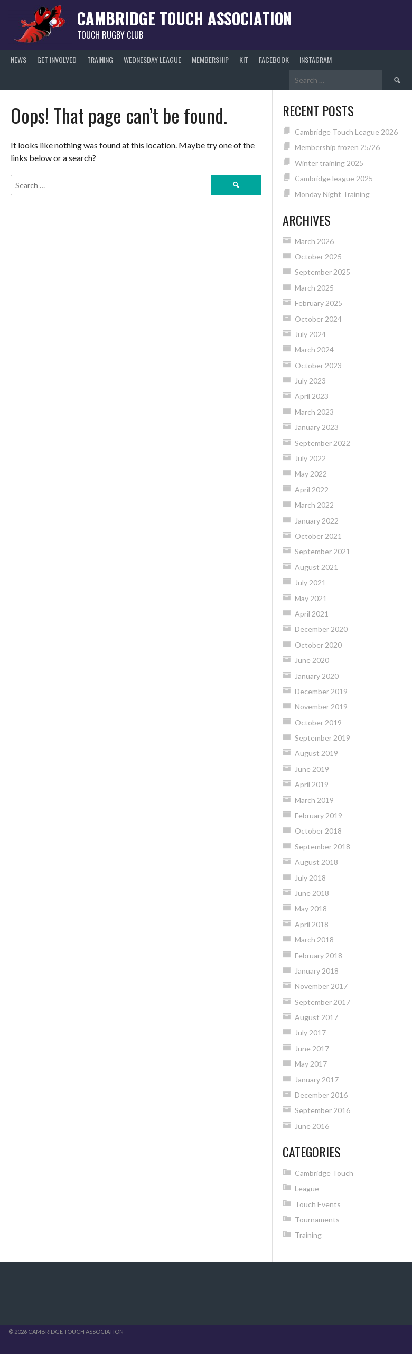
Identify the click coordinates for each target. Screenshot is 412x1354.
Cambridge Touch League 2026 (346, 131)
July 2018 (310, 877)
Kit (243, 59)
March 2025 (314, 287)
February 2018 (318, 955)
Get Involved (57, 59)
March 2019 (314, 800)
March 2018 (314, 939)
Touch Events (318, 1204)
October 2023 (318, 365)
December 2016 (321, 1094)
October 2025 (318, 256)
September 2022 (322, 442)
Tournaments (317, 1219)
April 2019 (312, 784)
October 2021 (318, 535)
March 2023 (314, 411)
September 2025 (322, 271)
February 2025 (318, 302)
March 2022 (314, 504)
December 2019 (321, 691)
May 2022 (311, 473)
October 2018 (318, 830)
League (307, 1188)
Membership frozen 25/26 (337, 147)
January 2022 (317, 520)
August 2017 (316, 1017)
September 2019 (322, 737)
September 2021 (322, 551)
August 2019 (316, 753)
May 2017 (311, 1063)
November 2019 (321, 706)
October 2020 (318, 644)
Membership (210, 59)
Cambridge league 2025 (334, 178)
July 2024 (310, 334)
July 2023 (310, 380)
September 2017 (322, 1001)
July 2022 (310, 458)
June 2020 (312, 660)
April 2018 (312, 924)
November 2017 (321, 986)
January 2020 (317, 675)
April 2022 (312, 489)
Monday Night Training (332, 194)
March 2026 (314, 241)
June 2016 (312, 1126)
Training (100, 59)
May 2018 (311, 908)
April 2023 (312, 395)
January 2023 (317, 427)
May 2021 (311, 598)
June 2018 (312, 893)
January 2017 (317, 1079)
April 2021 (312, 613)
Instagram (315, 59)
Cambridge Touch (324, 1173)
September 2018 (322, 846)
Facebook (274, 59)
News (18, 59)
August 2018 (316, 861)
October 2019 (318, 722)
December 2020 (321, 628)
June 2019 (312, 768)
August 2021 (316, 567)
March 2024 (314, 349)
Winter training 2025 (329, 162)
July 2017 (310, 1032)
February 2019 (318, 815)
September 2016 (322, 1110)
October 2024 (318, 318)
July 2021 (310, 582)
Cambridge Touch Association (184, 18)
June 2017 (312, 1048)
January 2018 (317, 970)
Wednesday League (152, 59)
